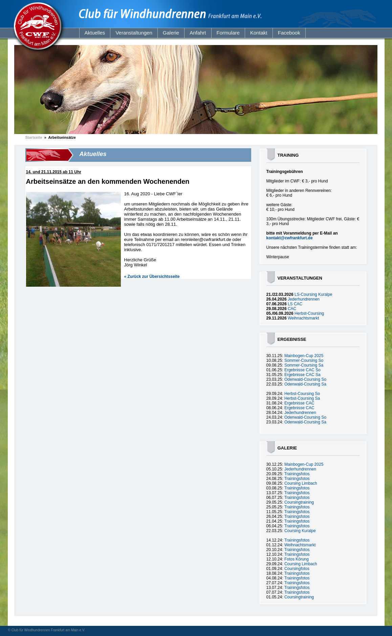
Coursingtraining (299, 502)
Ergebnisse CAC (299, 403)
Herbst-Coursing (309, 313)
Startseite (33, 137)
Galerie (171, 33)
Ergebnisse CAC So (302, 370)
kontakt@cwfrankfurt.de (289, 238)
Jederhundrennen (304, 299)
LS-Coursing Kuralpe (313, 294)
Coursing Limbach (300, 483)
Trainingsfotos (297, 473)
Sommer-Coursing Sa (303, 365)
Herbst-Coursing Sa (302, 398)
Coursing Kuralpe (300, 530)
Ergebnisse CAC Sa (302, 374)
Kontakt (258, 33)
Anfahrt (198, 33)
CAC (292, 308)
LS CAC (295, 304)
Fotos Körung (296, 559)
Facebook (289, 33)
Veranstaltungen (133, 33)
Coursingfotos (296, 568)
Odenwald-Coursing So (305, 379)
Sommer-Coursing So (303, 360)
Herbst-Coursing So (302, 393)
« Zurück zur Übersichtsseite (152, 276)
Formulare (228, 33)
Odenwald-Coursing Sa (305, 384)
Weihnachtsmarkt (303, 318)
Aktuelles (95, 33)
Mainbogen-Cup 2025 (303, 355)
